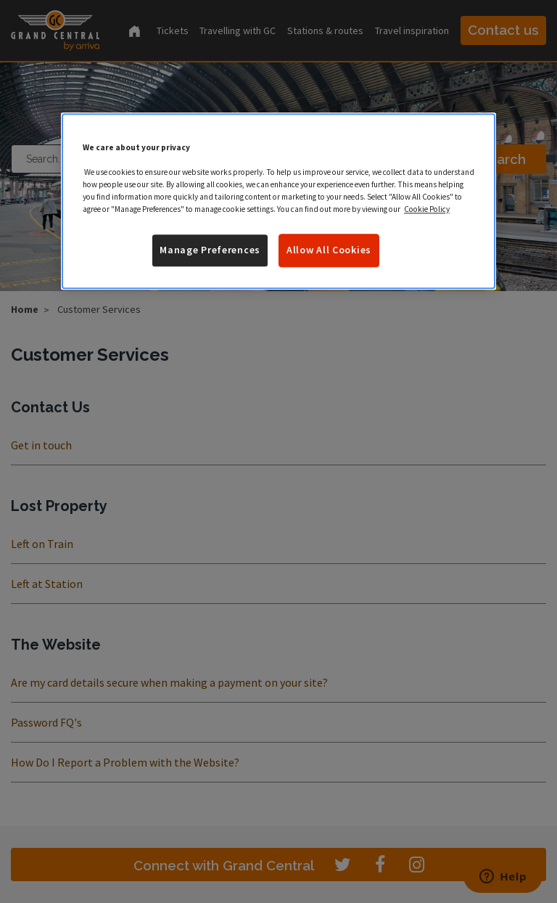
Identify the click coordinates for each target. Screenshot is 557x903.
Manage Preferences (210, 249)
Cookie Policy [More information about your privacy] (427, 209)
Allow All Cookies (328, 249)
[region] (278, 201)
